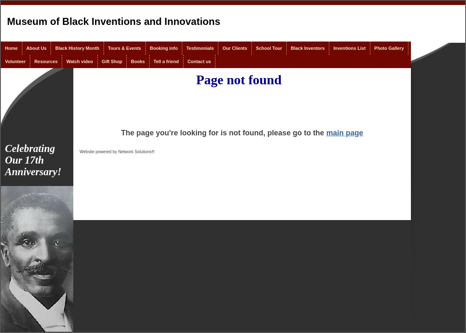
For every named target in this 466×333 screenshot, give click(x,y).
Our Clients (234, 48)
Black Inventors (308, 48)
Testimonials (200, 48)
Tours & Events (124, 48)
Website (87, 151)
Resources (46, 61)
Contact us (199, 61)
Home (11, 48)
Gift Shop (112, 61)
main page (344, 133)
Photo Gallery (389, 48)
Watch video (79, 61)
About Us (37, 48)
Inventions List (349, 48)
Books (138, 61)
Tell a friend (166, 61)
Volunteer (15, 61)
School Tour (269, 48)
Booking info (164, 48)
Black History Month (77, 48)
